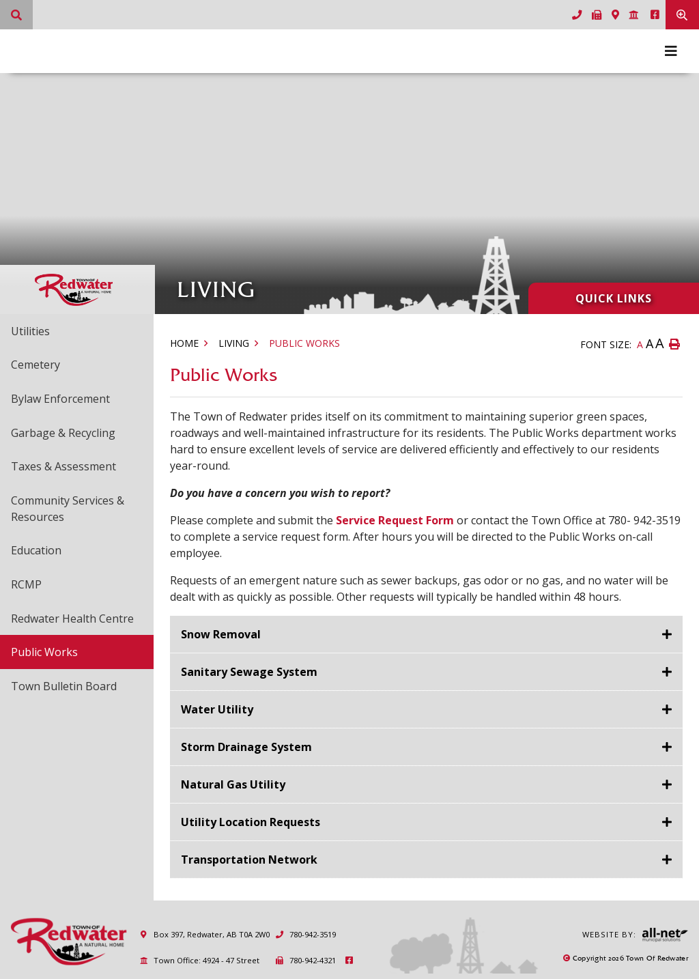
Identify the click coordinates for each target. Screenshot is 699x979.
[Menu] (671, 51)
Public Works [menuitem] (44, 651)
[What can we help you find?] (16, 14)
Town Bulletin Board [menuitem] (64, 686)
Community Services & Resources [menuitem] (67, 508)
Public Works (304, 343)
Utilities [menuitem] (30, 331)
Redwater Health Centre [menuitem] (72, 618)
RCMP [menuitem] (26, 584)
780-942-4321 (305, 960)
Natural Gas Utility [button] (233, 784)
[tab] (426, 634)
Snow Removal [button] (221, 634)
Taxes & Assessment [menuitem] (63, 466)
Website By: (635, 935)
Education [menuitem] (36, 550)
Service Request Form (395, 520)
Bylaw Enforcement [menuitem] (60, 398)
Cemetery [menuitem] (35, 364)
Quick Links (613, 298)
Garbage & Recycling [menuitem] (63, 432)
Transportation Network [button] (249, 859)
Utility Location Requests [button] (250, 821)
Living (233, 343)
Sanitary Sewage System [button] (249, 671)
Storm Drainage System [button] (246, 746)
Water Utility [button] (217, 709)
